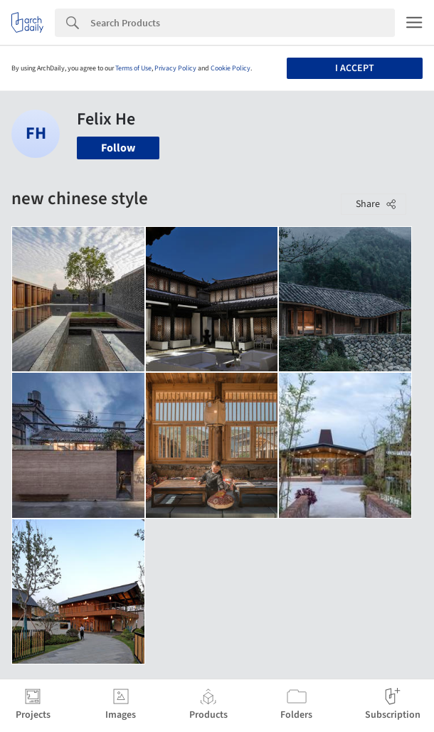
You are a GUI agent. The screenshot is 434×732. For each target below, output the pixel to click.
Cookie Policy (230, 68)
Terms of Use (133, 68)
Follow (118, 148)
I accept (354, 68)
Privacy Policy (175, 68)
